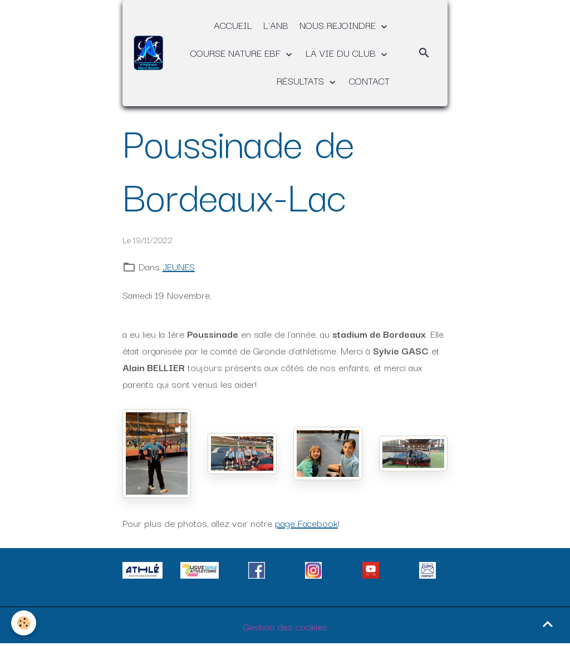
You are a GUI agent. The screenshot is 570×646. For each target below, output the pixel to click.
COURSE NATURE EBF (236, 52)
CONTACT (369, 80)
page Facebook (306, 522)
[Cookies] (23, 622)
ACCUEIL (233, 24)
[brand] (148, 53)
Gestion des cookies (285, 626)
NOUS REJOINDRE (339, 24)
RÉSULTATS (302, 80)
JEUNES (179, 266)
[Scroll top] (548, 624)
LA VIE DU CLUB (342, 52)
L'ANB (275, 24)
